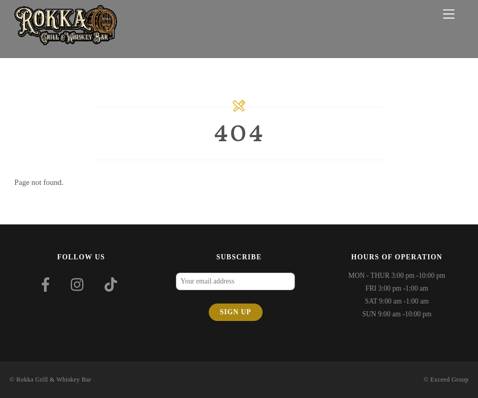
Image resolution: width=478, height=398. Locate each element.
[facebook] (47, 284)
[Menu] (449, 14)
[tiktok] (112, 284)
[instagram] (80, 284)
